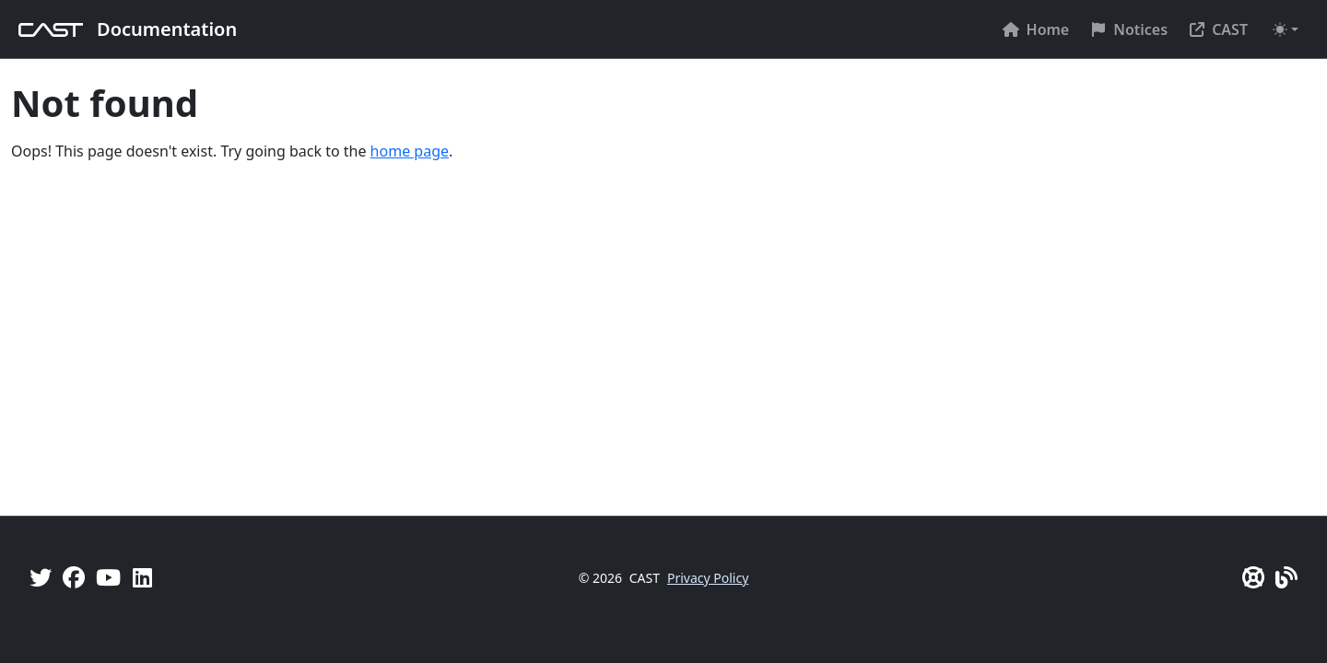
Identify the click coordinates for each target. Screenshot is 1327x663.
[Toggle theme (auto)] (1285, 29)
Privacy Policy (707, 578)
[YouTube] (108, 577)
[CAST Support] (1253, 577)
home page (409, 151)
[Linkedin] (142, 577)
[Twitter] (40, 577)
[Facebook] (74, 577)
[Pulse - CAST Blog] (1286, 577)
